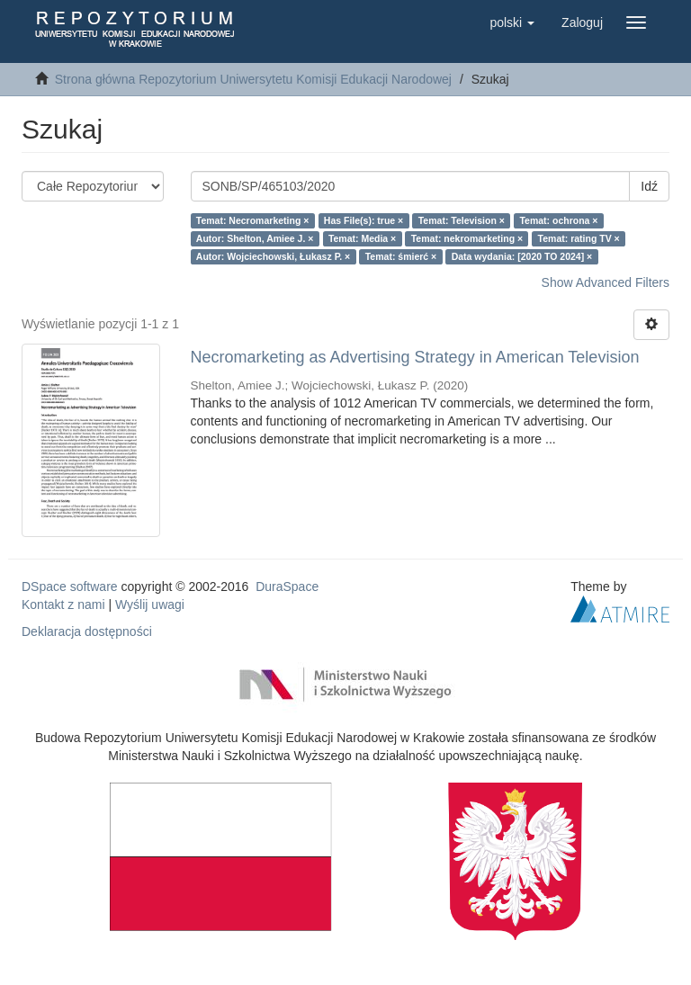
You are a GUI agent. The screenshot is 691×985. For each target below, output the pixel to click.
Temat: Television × (461, 220)
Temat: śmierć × (400, 256)
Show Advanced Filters (605, 282)
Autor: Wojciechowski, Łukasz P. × (273, 256)
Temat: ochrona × (558, 220)
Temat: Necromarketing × (253, 220)
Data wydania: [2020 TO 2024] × (522, 256)
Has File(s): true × (363, 220)
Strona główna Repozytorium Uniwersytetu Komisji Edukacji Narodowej (253, 79)
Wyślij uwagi (149, 604)
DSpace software (70, 586)
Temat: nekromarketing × (467, 238)
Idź (649, 186)
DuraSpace (287, 586)
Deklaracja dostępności (87, 631)
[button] (512, 22)
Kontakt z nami (63, 604)
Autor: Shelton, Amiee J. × (255, 238)
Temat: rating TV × (579, 238)
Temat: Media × (362, 238)
